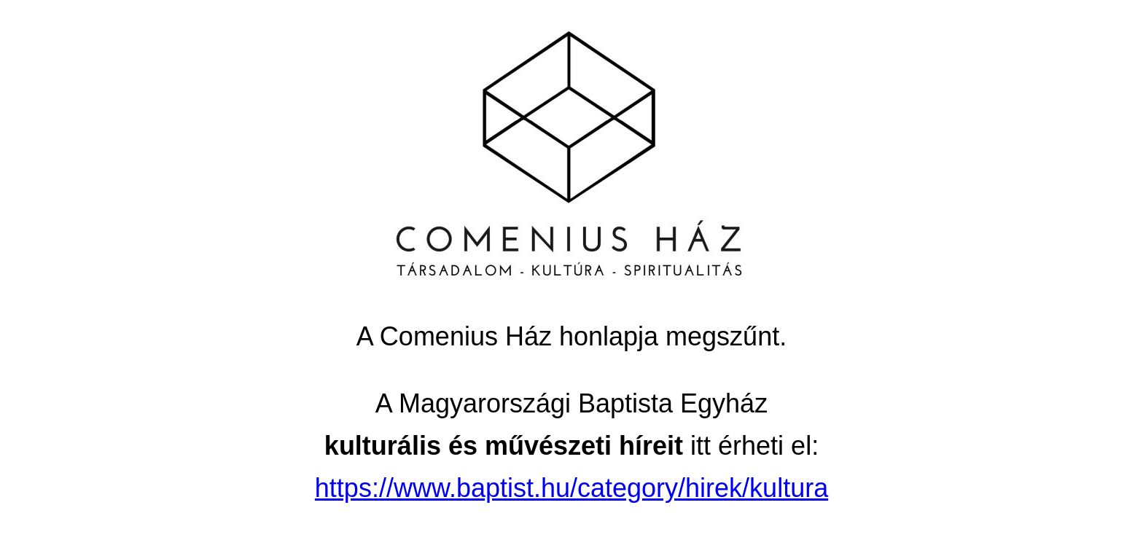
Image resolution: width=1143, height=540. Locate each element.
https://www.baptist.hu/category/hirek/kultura (571, 488)
